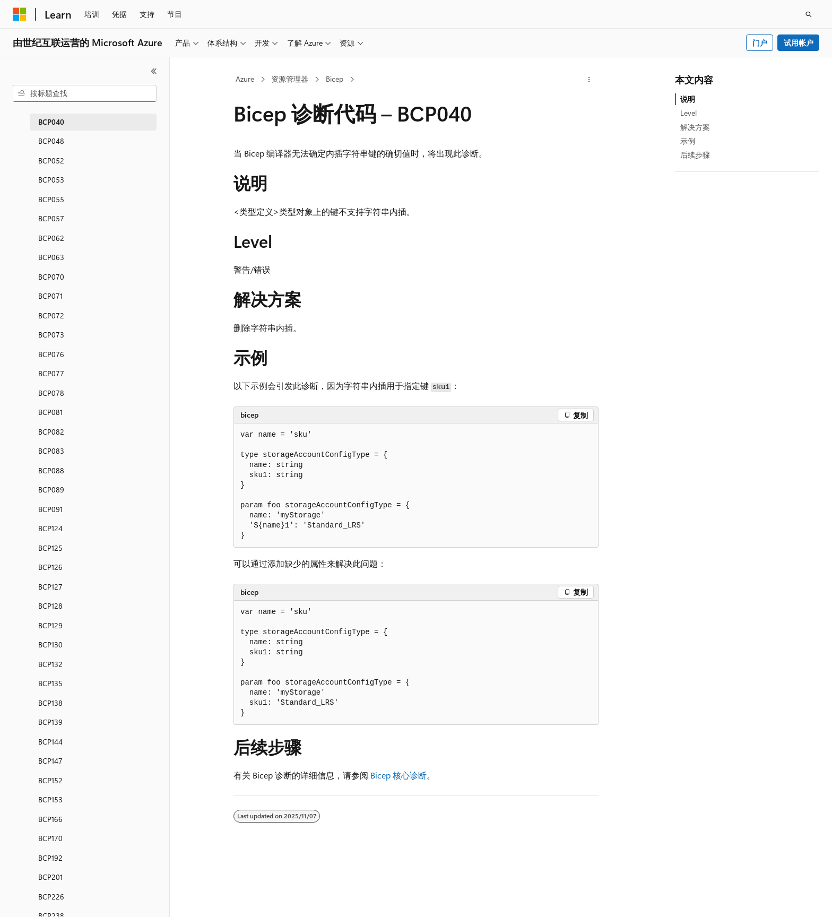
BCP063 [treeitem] (51, 257)
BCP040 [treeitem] (51, 122)
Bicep (334, 79)
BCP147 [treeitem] (50, 761)
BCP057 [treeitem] (51, 218)
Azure (245, 79)
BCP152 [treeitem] (50, 780)
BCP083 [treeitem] (51, 451)
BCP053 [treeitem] (51, 180)
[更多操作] (589, 79)
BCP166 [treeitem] (50, 819)
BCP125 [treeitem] (50, 548)
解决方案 (695, 127)
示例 (687, 141)
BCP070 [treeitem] (51, 277)
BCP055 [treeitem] (51, 199)
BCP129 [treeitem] (50, 625)
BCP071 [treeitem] (50, 296)
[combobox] (85, 93)
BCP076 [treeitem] (51, 354)
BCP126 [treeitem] (50, 567)
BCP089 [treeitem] (51, 490)
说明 (687, 99)
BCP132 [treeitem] (50, 664)
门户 (759, 43)
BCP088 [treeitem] (51, 470)
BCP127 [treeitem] (50, 587)
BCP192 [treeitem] (50, 858)
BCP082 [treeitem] (51, 432)
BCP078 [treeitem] (51, 393)
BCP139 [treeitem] (50, 722)
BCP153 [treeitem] (50, 799)
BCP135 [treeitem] (50, 683)
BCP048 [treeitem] (51, 141)
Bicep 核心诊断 (398, 775)
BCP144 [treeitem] (50, 742)
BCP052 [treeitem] (51, 160)
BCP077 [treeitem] (51, 373)
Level (688, 113)
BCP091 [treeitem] (50, 509)
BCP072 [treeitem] (51, 315)
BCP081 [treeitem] (50, 412)
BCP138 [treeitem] (50, 703)
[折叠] (154, 71)
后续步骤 (695, 155)
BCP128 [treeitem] (50, 606)
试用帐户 (798, 43)
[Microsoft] (20, 14)
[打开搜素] (808, 14)
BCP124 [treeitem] (50, 528)
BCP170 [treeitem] (50, 838)
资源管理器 (289, 79)
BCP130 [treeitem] (50, 644)
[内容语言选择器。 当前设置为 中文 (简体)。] (42, 899)
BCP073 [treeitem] (51, 335)
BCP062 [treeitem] (51, 238)
